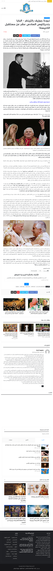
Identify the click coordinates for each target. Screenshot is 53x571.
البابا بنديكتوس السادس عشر (40, 286)
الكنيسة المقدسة (46, 17)
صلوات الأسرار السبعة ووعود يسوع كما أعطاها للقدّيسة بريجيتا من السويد (15, 521)
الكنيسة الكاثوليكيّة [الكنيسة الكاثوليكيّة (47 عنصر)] (7, 544)
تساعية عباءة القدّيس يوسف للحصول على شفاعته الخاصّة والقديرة (17, 499)
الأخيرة (43, 440)
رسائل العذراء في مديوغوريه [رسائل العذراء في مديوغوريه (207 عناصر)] (12, 549)
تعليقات (10, 440)
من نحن (38, 568)
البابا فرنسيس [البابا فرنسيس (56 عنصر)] (14, 539)
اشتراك (26, 284)
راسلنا (35, 568)
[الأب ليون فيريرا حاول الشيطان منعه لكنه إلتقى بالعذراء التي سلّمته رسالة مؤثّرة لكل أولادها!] (45, 447)
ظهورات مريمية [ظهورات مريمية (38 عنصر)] (14, 553)
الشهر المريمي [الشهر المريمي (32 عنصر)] (14, 544)
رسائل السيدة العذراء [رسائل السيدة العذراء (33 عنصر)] (9, 546)
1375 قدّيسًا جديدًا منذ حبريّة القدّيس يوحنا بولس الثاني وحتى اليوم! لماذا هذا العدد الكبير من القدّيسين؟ (10, 335)
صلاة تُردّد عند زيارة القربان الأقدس (33, 463)
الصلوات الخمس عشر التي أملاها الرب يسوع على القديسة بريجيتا (39, 520)
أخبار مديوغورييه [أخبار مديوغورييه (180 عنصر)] (14, 537)
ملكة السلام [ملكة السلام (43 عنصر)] (15, 558)
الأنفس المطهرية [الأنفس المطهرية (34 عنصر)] (7, 537)
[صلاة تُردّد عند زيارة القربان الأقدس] (45, 465)
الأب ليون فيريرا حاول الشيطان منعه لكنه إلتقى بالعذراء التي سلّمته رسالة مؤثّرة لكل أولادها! (22, 445)
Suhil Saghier (40, 350)
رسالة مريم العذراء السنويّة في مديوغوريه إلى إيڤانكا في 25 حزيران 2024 (24, 469)
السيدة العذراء (33, 286)
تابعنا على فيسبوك (45, 433)
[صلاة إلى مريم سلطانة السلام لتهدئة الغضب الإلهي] (45, 459)
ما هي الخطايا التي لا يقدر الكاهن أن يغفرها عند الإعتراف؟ (27, 333)
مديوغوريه (17, 286)
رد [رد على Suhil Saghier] (42, 386)
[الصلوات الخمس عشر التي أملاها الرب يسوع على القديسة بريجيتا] (38, 511)
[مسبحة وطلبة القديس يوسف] (38, 489)
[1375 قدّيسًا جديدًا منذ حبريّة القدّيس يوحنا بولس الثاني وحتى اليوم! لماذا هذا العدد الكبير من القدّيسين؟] (10, 328)
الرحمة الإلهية (22, 568)
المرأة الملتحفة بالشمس (29, 568)
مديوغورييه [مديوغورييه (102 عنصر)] (8, 553)
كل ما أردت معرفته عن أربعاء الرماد (33, 451)
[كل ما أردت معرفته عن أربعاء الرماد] (45, 453)
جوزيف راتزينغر (22, 286)
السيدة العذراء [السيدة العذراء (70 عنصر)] (8, 542)
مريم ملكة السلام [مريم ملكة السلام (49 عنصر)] (8, 556)
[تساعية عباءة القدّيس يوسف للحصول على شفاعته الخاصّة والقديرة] (15, 489)
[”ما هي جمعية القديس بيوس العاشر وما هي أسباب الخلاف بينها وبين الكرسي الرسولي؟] (43, 328)
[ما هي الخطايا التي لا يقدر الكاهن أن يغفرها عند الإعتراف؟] (26, 328)
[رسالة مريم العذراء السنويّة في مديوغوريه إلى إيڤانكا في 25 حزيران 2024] (45, 471)
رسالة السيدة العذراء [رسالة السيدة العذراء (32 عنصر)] (13, 551)
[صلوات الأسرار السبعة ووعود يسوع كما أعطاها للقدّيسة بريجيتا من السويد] (15, 511)
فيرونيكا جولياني (16, 568)
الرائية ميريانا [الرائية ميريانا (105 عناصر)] (15, 542)
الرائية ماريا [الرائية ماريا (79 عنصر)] (8, 539)
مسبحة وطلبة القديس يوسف (40, 497)
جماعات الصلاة (28, 286)
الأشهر (27, 440)
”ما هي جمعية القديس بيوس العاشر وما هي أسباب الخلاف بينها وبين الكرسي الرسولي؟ (44, 334)
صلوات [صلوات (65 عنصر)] (7, 551)
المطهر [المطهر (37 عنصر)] (16, 546)
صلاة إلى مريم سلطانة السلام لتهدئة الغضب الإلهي (29, 457)
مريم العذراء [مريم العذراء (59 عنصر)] (15, 556)
